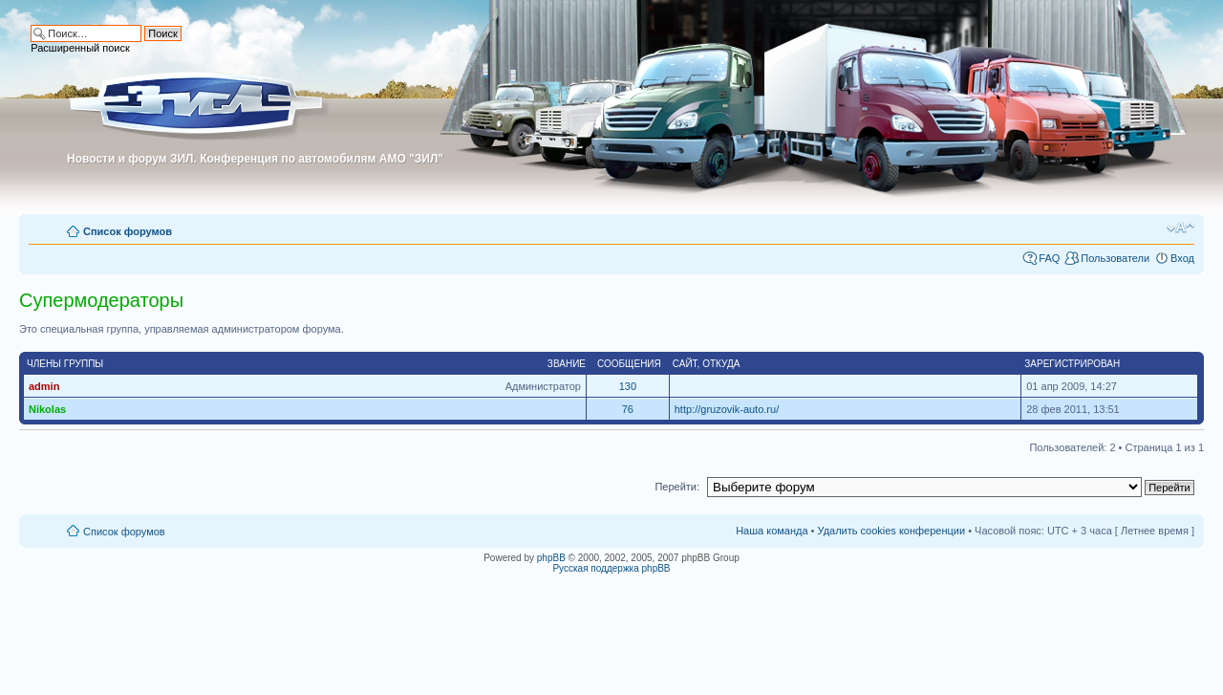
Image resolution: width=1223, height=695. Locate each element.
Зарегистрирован (1072, 363)
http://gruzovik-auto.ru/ (727, 409)
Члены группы (65, 363)
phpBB (551, 558)
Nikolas (47, 409)
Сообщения (629, 363)
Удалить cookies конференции (892, 530)
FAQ (1049, 258)
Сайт (685, 363)
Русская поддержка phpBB (611, 568)
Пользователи (1115, 258)
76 (627, 409)
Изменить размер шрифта (1180, 227)
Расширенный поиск (80, 48)
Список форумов (127, 231)
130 (627, 386)
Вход (1182, 258)
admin (44, 386)
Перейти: (676, 486)
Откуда (721, 363)
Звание (566, 363)
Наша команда (771, 530)
